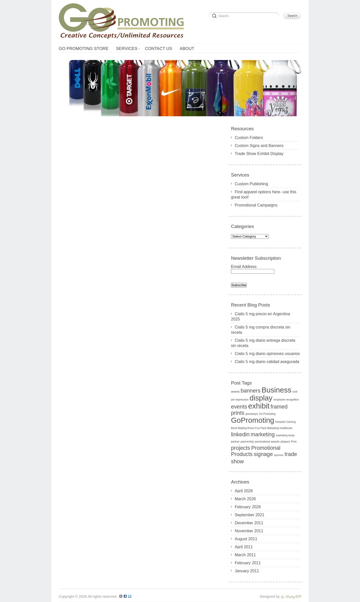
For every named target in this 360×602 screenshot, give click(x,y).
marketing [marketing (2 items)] (263, 434)
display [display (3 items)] (261, 398)
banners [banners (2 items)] (250, 391)
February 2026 (248, 507)
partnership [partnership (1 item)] (247, 441)
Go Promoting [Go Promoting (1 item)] (267, 413)
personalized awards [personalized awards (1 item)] (267, 441)
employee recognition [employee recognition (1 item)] (286, 399)
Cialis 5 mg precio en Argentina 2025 (260, 316)
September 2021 (249, 515)
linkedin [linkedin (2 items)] (240, 434)
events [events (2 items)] (239, 407)
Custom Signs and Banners (259, 146)
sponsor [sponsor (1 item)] (279, 455)
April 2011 (244, 547)
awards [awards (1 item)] (235, 391)
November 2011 (249, 531)
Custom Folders (249, 138)
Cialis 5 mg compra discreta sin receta (260, 329)
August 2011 (246, 539)
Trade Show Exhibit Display (259, 154)
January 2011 (247, 571)
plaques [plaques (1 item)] (285, 441)
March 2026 (245, 499)
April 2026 (244, 491)
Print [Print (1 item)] (293, 441)
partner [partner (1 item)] (235, 441)
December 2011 (249, 523)
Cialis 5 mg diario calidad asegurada (267, 362)
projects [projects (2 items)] (240, 448)
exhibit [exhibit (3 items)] (259, 406)
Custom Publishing (251, 184)
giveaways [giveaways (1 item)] (252, 413)
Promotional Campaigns (256, 205)
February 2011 (248, 563)
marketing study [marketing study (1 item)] (285, 435)
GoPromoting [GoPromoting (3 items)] (252, 420)
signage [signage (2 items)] (263, 454)
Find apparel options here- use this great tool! (263, 194)
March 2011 (245, 555)
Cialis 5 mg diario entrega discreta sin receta (263, 343)
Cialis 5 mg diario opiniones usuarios (267, 354)
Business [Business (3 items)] (276, 390)
